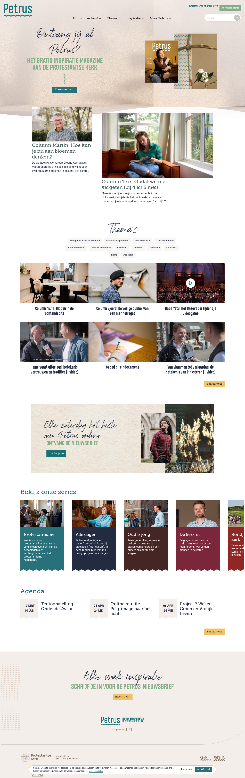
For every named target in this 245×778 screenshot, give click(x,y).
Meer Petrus (160, 18)
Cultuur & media (165, 227)
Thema (113, 18)
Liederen (122, 234)
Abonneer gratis (230, 8)
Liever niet (187, 769)
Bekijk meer (214, 370)
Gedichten (154, 234)
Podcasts (128, 241)
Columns (171, 234)
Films (114, 241)
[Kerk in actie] (206, 744)
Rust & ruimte (142, 227)
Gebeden (137, 234)
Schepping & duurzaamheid (85, 227)
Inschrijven (56, 440)
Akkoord (203, 769)
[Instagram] (130, 716)
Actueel (93, 18)
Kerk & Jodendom (101, 234)
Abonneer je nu (64, 89)
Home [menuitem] (77, 18)
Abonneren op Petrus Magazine (48, 757)
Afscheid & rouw (76, 234)
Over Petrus (38, 761)
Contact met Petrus (42, 754)
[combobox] (222, 17)
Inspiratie (134, 18)
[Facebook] (127, 716)
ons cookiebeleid (96, 771)
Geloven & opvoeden (117, 227)
